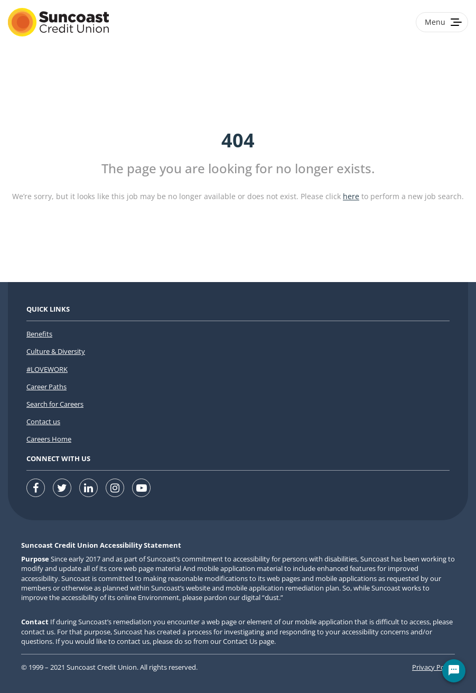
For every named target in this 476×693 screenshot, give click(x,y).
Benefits (39, 334)
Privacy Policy (433, 667)
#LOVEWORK (47, 369)
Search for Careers (54, 404)
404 (238, 140)
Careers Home (48, 439)
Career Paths (46, 386)
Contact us (43, 421)
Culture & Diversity (55, 351)
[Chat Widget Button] (453, 670)
